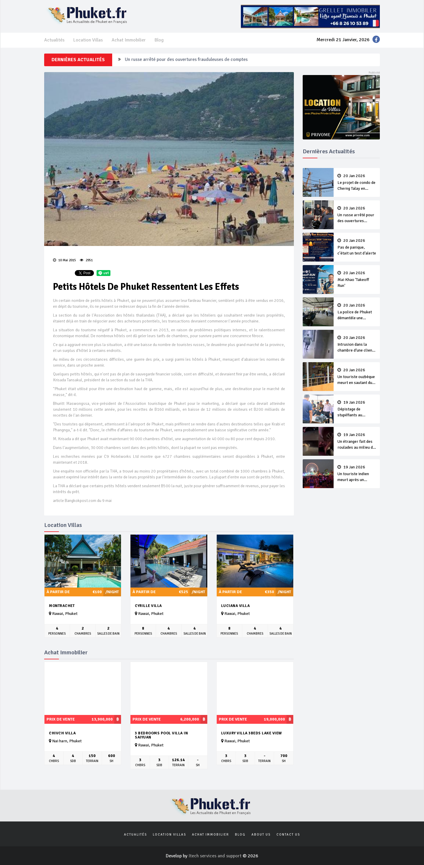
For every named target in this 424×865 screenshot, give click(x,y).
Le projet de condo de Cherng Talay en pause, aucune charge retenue (356, 183)
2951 (86, 260)
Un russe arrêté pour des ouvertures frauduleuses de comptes (186, 60)
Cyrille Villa (148, 606)
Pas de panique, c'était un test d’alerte (356, 247)
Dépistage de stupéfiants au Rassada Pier (356, 409)
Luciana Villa (235, 606)
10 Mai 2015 (64, 260)
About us (261, 834)
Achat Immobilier (129, 40)
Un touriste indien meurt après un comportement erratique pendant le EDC (356, 474)
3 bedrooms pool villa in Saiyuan (161, 735)
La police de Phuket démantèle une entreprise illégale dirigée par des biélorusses (356, 312)
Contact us (288, 834)
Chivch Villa (62, 733)
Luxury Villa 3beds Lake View (251, 733)
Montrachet (61, 606)
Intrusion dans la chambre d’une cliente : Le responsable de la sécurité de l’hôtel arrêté (356, 344)
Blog (159, 40)
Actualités (54, 40)
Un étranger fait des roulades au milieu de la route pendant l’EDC (356, 441)
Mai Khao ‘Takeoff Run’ (356, 279)
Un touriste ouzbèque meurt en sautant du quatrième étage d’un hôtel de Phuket (356, 377)
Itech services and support (215, 856)
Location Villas (88, 40)
